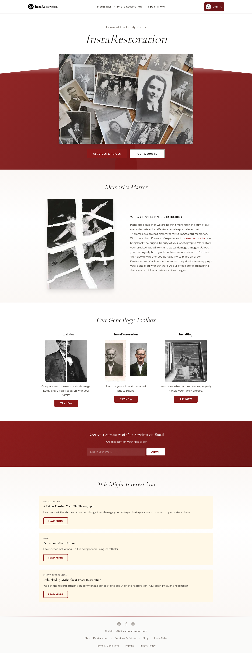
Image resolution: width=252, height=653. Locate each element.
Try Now (66, 403)
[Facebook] (126, 624)
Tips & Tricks (156, 6)
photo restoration (194, 238)
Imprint (129, 645)
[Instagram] (133, 624)
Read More (58, 521)
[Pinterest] (119, 624)
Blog (145, 638)
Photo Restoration (129, 6)
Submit (156, 451)
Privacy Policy (148, 645)
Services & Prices (107, 153)
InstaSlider (104, 6)
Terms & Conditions (107, 645)
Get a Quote (147, 153)
